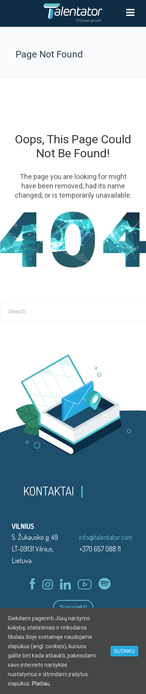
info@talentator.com (105, 537)
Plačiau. (41, 683)
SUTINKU (124, 651)
